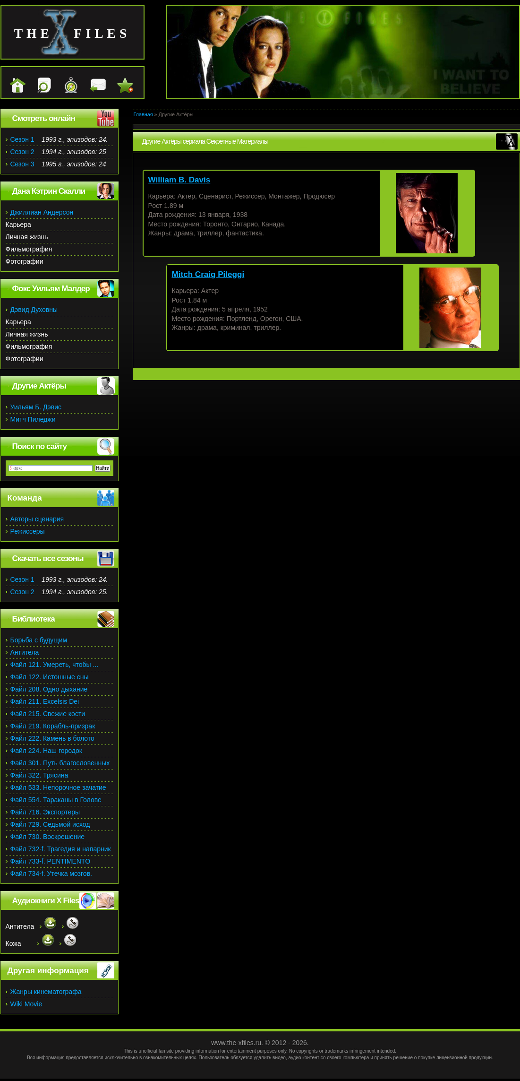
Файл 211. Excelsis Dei (44, 701)
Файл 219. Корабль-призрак (52, 726)
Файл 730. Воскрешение (47, 836)
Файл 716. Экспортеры (45, 812)
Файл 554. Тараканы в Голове (56, 800)
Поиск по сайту (39, 446)
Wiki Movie (26, 1004)
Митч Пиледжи (33, 419)
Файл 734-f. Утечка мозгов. (51, 873)
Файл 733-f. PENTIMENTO (50, 861)
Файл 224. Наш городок (46, 750)
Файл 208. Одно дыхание (49, 689)
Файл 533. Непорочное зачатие (58, 787)
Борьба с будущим (39, 640)
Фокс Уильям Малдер (51, 288)
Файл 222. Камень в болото (52, 738)
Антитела (24, 652)
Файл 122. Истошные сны (49, 677)
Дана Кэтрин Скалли (48, 191)
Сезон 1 (22, 139)
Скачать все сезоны (48, 558)
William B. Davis (179, 179)
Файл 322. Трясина (39, 775)
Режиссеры (27, 531)
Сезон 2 (22, 152)
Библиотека (33, 618)
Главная (143, 114)
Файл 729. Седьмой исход (50, 824)
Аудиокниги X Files (45, 900)
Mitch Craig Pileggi (208, 274)
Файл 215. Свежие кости (47, 714)
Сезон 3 (22, 164)
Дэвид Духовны (34, 309)
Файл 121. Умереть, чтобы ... (54, 664)
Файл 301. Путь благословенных (60, 763)
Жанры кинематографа (46, 991)
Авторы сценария (37, 519)
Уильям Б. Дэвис (36, 407)
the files (72, 33)
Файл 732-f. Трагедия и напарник (60, 849)
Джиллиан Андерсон (42, 212)
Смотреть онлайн (43, 118)
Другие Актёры (39, 385)
